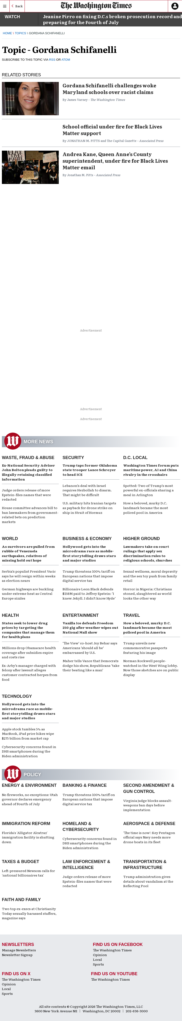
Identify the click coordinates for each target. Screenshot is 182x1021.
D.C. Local (135, 457)
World (10, 538)
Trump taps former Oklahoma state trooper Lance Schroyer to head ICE (90, 470)
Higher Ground (141, 538)
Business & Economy (87, 538)
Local (97, 959)
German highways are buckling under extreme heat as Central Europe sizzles (28, 593)
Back (19, 6)
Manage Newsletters (19, 950)
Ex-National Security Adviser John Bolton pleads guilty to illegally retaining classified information (28, 472)
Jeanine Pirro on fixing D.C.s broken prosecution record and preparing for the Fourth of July (112, 19)
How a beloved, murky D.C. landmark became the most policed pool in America (145, 508)
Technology (17, 696)
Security (73, 457)
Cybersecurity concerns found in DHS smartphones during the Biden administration (29, 751)
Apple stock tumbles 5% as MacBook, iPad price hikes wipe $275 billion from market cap (28, 733)
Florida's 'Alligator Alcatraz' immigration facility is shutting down (28, 837)
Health (10, 615)
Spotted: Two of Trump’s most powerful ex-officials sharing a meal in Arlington (148, 490)
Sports (98, 964)
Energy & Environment (29, 785)
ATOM (65, 59)
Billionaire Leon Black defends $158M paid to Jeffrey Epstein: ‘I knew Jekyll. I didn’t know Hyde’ (89, 593)
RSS (52, 59)
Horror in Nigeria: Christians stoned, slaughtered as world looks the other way (147, 593)
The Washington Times (112, 950)
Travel (131, 615)
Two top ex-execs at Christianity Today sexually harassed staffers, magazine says (29, 913)
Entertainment (81, 615)
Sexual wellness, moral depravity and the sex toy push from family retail (150, 576)
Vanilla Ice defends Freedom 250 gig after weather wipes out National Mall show (90, 627)
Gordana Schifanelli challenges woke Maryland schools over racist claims (109, 88)
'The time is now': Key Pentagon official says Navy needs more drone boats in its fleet (149, 837)
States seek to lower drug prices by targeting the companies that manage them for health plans (28, 630)
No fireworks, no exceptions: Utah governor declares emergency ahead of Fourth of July (30, 799)
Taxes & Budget (20, 861)
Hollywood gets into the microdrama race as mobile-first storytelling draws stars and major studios (89, 553)
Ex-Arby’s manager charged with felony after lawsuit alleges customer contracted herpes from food (29, 672)
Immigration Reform (26, 823)
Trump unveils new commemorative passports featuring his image (145, 648)
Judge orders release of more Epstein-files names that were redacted (26, 495)
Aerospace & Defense (149, 823)
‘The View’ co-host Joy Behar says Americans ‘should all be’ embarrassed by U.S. (90, 648)
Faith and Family (21, 899)
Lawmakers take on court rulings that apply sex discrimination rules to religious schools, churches (147, 553)
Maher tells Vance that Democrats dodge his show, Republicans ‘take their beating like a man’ (91, 665)
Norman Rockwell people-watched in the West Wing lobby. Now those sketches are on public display (150, 667)
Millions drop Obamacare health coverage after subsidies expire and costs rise (29, 652)
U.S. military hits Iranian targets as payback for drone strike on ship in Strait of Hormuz (89, 508)
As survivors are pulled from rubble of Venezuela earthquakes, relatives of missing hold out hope (28, 553)
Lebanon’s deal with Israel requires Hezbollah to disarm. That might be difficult (87, 490)
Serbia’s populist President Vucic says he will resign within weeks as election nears (29, 576)
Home (7, 33)
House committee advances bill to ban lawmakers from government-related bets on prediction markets (30, 514)
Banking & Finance (85, 785)
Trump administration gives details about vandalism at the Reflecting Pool (148, 881)
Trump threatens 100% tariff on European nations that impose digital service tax (89, 576)
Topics (20, 33)
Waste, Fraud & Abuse (28, 457)
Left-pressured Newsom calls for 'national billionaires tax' (28, 873)
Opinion (100, 954)
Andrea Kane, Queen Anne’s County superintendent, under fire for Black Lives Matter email (115, 160)
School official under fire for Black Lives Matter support (112, 129)
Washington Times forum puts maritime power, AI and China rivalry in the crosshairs (151, 470)
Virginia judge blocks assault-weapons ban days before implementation (147, 805)
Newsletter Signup (17, 954)
